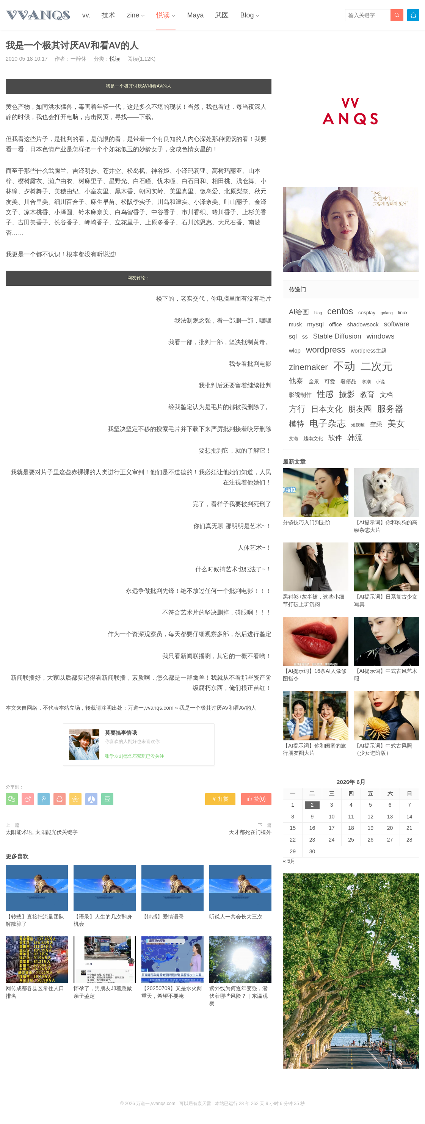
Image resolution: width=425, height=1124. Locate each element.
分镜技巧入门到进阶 (315, 496)
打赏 (220, 799)
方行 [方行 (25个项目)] (297, 409)
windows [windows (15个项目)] (381, 336)
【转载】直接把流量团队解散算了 (37, 896)
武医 (222, 15)
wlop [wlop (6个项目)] (295, 350)
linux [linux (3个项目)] (403, 312)
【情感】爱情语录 (172, 892)
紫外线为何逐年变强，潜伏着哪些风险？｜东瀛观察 (240, 971)
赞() (256, 799)
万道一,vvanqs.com (151, 708)
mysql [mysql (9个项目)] (315, 324)
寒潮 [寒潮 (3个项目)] (366, 381)
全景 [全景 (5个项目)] (314, 381)
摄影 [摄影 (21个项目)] (347, 394)
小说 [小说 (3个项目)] (380, 381)
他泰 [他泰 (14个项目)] (296, 381)
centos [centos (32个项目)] (340, 311)
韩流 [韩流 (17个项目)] (354, 437)
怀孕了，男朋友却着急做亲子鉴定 (105, 967)
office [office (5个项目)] (335, 324)
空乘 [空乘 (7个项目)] (376, 424)
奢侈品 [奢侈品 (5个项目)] (348, 381)
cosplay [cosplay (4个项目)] (366, 312)
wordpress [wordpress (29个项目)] (325, 349)
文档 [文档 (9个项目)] (386, 394)
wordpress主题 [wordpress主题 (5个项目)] (368, 351)
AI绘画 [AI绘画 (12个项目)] (299, 312)
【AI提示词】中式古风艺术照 (387, 649)
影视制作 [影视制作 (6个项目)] (300, 395)
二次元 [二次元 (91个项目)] (376, 366)
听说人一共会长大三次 (240, 892)
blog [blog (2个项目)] (318, 312)
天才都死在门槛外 (250, 832)
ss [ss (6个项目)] (305, 336)
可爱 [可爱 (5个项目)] (330, 381)
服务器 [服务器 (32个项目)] (390, 409)
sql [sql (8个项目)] (293, 336)
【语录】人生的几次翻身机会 (105, 896)
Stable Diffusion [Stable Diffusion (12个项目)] (337, 336)
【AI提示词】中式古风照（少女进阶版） (387, 723)
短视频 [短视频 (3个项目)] (358, 425)
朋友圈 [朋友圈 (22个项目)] (360, 408)
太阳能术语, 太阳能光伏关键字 (42, 832)
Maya (195, 15)
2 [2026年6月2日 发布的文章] (312, 805)
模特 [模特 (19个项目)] (296, 423)
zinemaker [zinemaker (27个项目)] (308, 367)
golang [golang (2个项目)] (387, 312)
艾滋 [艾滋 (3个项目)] (293, 438)
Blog (247, 15)
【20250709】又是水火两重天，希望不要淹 (172, 967)
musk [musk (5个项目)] (295, 324)
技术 (108, 15)
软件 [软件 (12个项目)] (335, 438)
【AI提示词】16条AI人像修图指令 (315, 649)
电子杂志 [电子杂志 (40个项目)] (327, 423)
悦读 (163, 15)
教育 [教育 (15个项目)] (367, 394)
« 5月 (289, 861)
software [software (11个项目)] (396, 324)
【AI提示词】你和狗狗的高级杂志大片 (387, 500)
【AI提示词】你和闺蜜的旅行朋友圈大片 (315, 723)
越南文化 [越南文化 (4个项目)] (313, 438)
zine (133, 15)
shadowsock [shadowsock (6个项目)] (363, 324)
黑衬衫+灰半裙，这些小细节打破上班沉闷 (315, 574)
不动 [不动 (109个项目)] (344, 366)
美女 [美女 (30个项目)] (396, 423)
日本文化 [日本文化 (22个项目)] (327, 408)
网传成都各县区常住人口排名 (37, 967)
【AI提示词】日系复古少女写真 (387, 574)
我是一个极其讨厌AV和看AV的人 (217, 708)
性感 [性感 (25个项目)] (325, 394)
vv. (86, 15)
